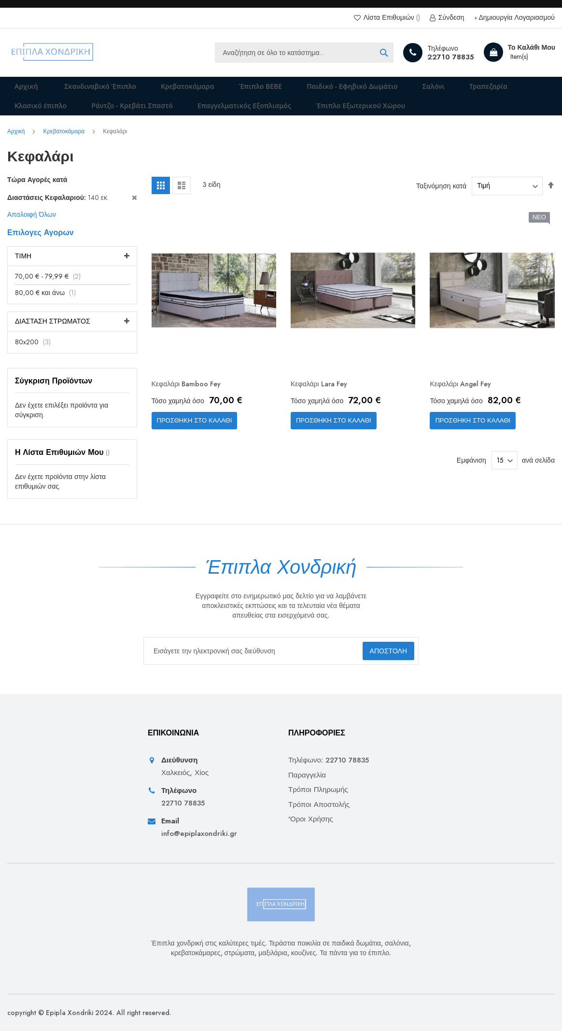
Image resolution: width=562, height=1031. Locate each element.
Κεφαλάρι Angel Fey (465, 398)
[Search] (383, 52)
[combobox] (304, 52)
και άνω (48, 306)
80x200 (35, 355)
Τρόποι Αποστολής (319, 805)
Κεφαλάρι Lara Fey (323, 398)
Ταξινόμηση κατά (441, 199)
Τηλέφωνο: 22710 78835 (328, 761)
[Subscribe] (379, 651)
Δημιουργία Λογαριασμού (517, 17)
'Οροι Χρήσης (310, 819)
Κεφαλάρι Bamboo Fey (191, 398)
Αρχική (20, 90)
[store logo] (52, 52)
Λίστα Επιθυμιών (391, 17)
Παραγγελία (307, 775)
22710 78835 (450, 57)
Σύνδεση (450, 17)
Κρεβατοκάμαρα (64, 145)
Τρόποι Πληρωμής (318, 790)
